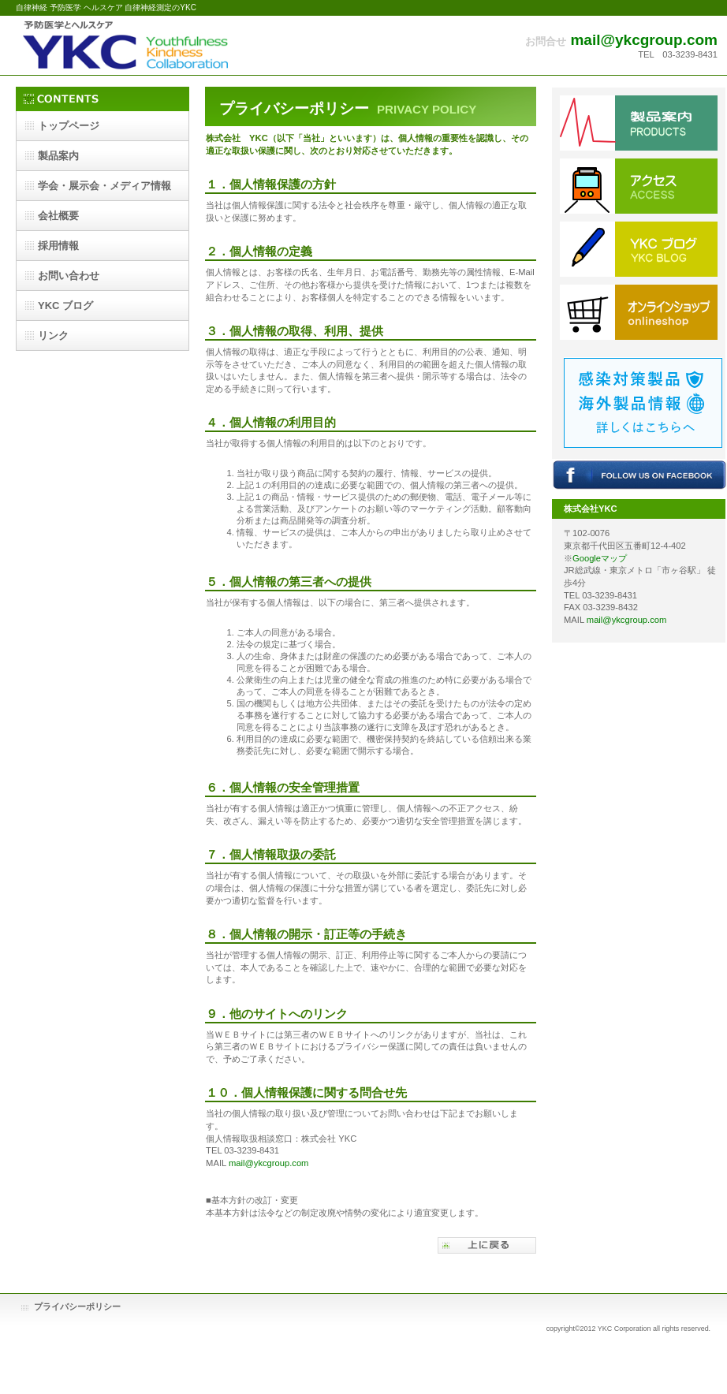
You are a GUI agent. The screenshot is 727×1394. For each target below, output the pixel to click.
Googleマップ (599, 558)
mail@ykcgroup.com (644, 40)
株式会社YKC (173, 45)
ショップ (639, 312)
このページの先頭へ (487, 1245)
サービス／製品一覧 (639, 123)
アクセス (639, 186)
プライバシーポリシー (77, 1306)
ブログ (639, 249)
